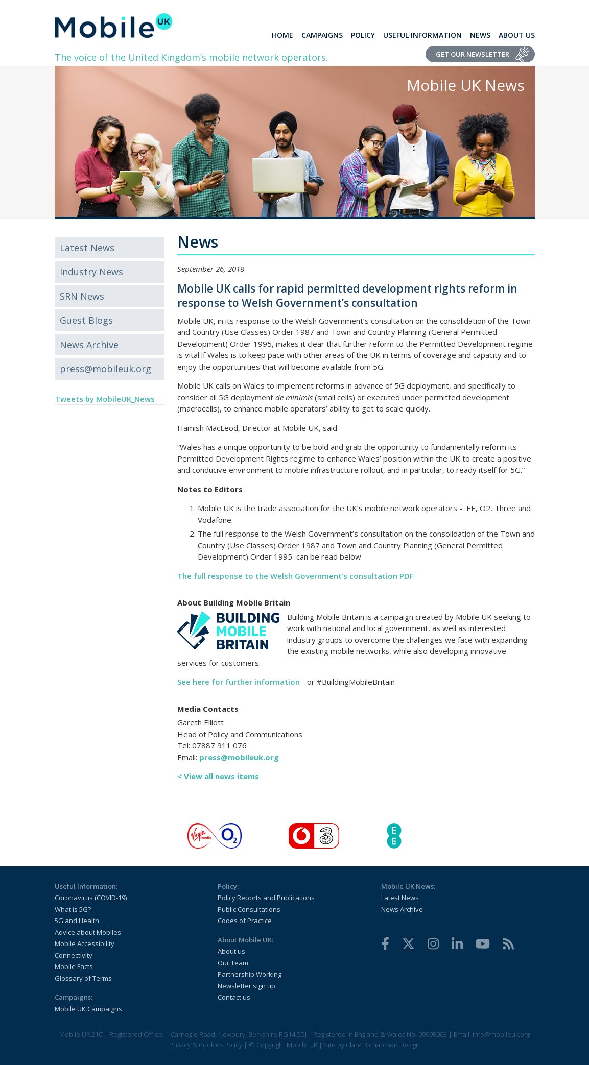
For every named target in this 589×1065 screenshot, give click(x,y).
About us (231, 951)
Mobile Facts (74, 966)
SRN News (82, 296)
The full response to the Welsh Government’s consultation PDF (295, 576)
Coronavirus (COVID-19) (91, 897)
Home (282, 35)
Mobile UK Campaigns (88, 1008)
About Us (517, 35)
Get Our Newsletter (472, 54)
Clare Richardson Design (383, 1044)
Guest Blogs (86, 320)
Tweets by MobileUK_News (105, 399)
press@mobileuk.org (105, 368)
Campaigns (322, 35)
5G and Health (77, 920)
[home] (114, 25)
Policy (363, 35)
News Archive (89, 344)
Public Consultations (249, 909)
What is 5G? (73, 909)
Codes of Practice (245, 920)
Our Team (233, 962)
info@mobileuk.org (501, 1034)
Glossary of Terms (83, 978)
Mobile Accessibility (84, 943)
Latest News (87, 247)
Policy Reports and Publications (266, 897)
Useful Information (422, 35)
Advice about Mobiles (88, 932)
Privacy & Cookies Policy (205, 1044)
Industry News (91, 271)
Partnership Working (249, 974)
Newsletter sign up (246, 985)
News (480, 35)
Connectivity (73, 955)
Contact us (234, 997)
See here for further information (238, 681)
